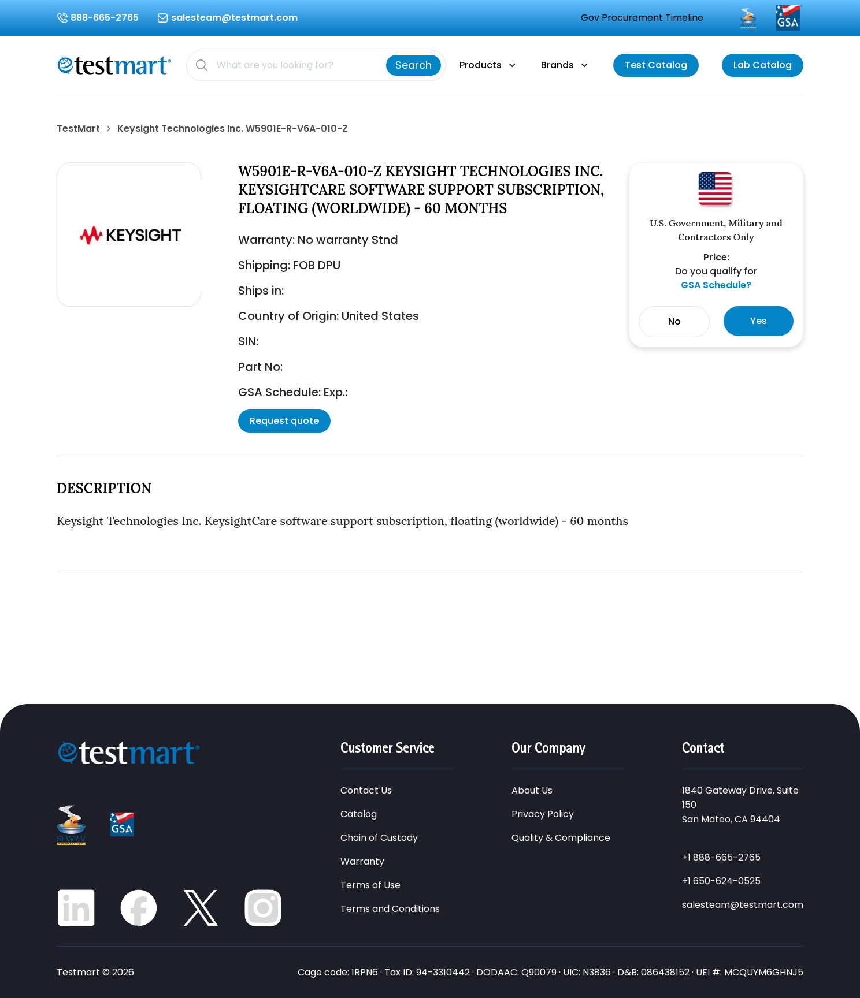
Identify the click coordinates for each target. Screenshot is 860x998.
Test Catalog (656, 65)
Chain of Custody (379, 837)
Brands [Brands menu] (557, 65)
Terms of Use (370, 885)
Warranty (362, 861)
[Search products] (297, 65)
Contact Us (366, 790)
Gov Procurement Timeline (642, 17)
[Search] (413, 65)
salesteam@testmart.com (742, 904)
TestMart (78, 128)
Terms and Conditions (390, 908)
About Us (532, 790)
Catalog (358, 814)
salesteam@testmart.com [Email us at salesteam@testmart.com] (234, 17)
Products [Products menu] (480, 65)
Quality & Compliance (560, 837)
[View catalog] (656, 65)
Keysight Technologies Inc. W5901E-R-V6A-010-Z (232, 128)
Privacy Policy (542, 814)
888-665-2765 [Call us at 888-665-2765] (105, 17)
